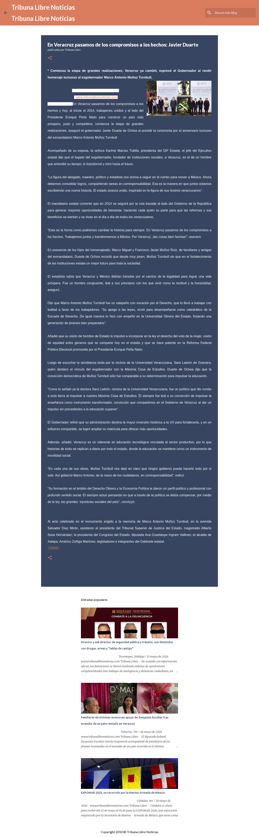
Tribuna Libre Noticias (43, 7)
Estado (53, 548)
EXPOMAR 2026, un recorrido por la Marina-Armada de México (123, 792)
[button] (50, 58)
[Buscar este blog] (234, 13)
